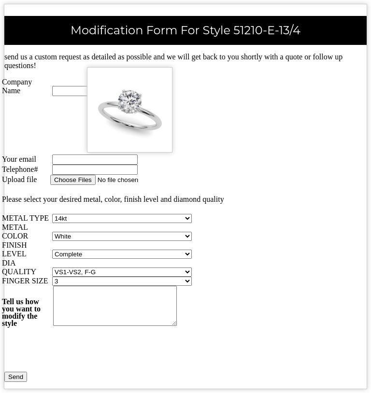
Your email (19, 159)
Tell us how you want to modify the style (21, 312)
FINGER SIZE (25, 281)
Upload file (19, 179)
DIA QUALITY (19, 267)
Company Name (17, 86)
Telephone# (20, 169)
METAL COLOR (15, 231)
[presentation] (85, 353)
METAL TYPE (25, 218)
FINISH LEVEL (14, 249)
